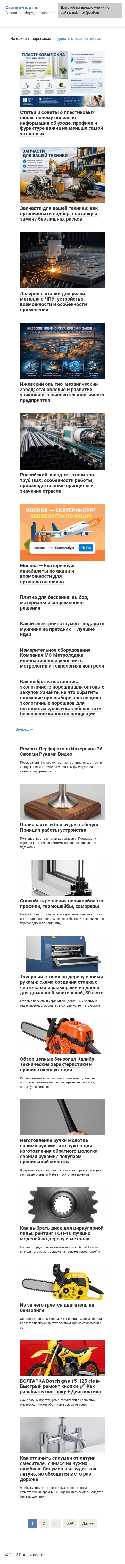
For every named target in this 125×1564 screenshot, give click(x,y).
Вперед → (24, 729)
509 (69, 1523)
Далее (88, 1523)
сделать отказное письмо (78, 38)
